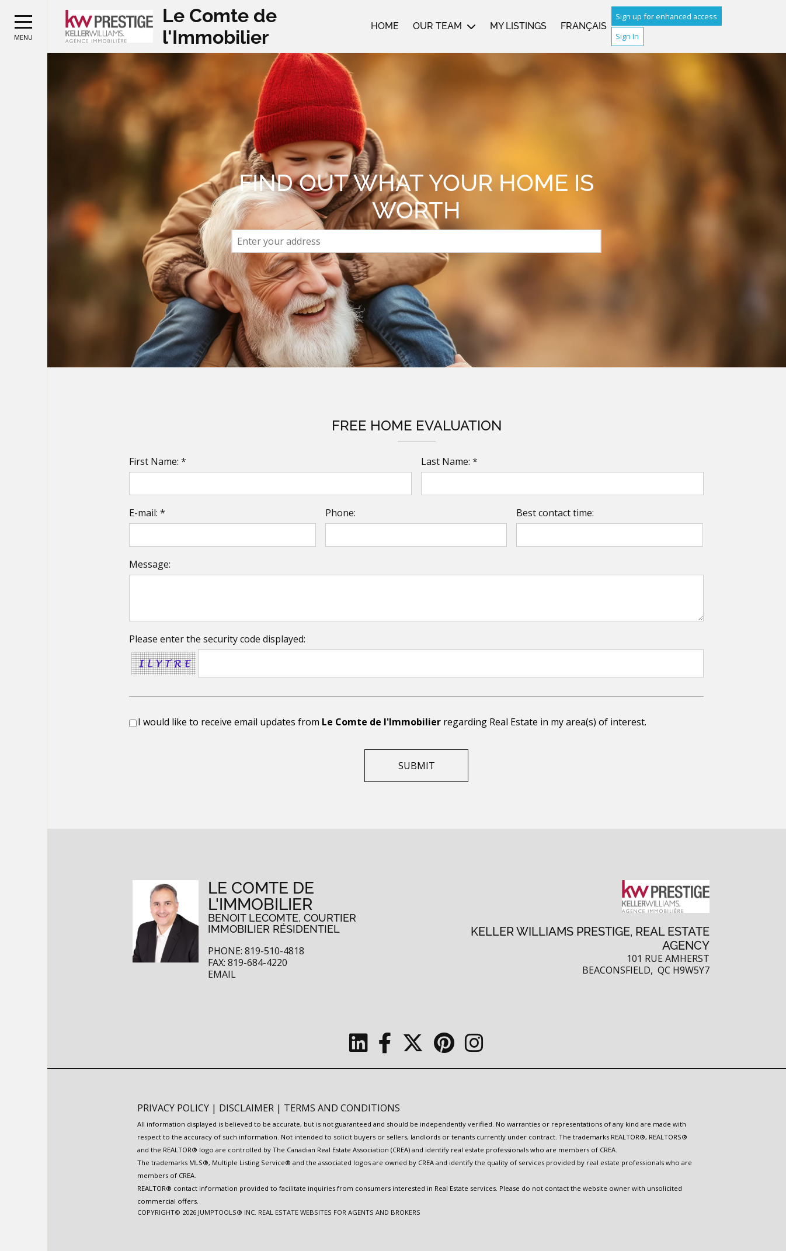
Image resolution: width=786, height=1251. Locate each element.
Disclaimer (247, 1107)
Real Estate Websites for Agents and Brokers (339, 1212)
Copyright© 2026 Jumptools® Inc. (196, 1212)
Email (222, 974)
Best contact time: (555, 512)
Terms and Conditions (342, 1107)
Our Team (437, 26)
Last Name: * (449, 461)
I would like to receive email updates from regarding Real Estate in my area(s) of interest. (392, 721)
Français (584, 26)
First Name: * (157, 461)
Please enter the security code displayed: (217, 639)
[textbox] (416, 241)
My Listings (518, 26)
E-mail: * (147, 512)
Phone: (340, 512)
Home (385, 26)
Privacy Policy (174, 1107)
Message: (150, 564)
